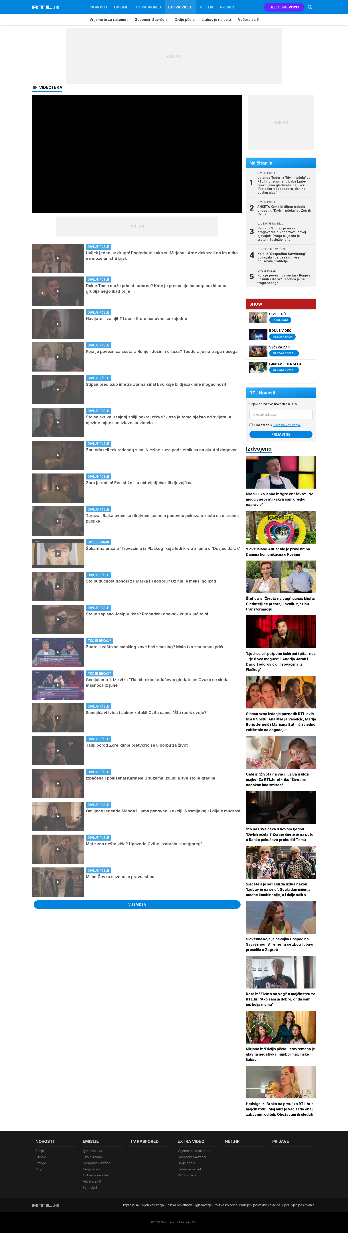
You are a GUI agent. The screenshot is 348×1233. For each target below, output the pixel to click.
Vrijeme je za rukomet (108, 19)
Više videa (137, 904)
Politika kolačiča (225, 1205)
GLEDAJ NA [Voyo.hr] (284, 7)
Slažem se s (277, 425)
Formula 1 (90, 1187)
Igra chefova (92, 1151)
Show (255, 304)
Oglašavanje (203, 1205)
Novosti (98, 7)
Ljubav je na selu (216, 19)
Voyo (39, 1169)
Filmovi (41, 1157)
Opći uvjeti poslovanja (298, 1205)
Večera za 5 (248, 19)
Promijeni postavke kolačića (259, 1205)
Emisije (121, 7)
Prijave (227, 7)
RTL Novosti (262, 393)
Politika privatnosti (179, 1205)
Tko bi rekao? (93, 1157)
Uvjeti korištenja (152, 1205)
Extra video (180, 7)
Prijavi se (281, 434)
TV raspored (148, 7)
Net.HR (206, 7)
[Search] (310, 7)
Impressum (131, 1205)
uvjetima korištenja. (287, 425)
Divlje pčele (185, 19)
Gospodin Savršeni (151, 19)
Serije (40, 1151)
